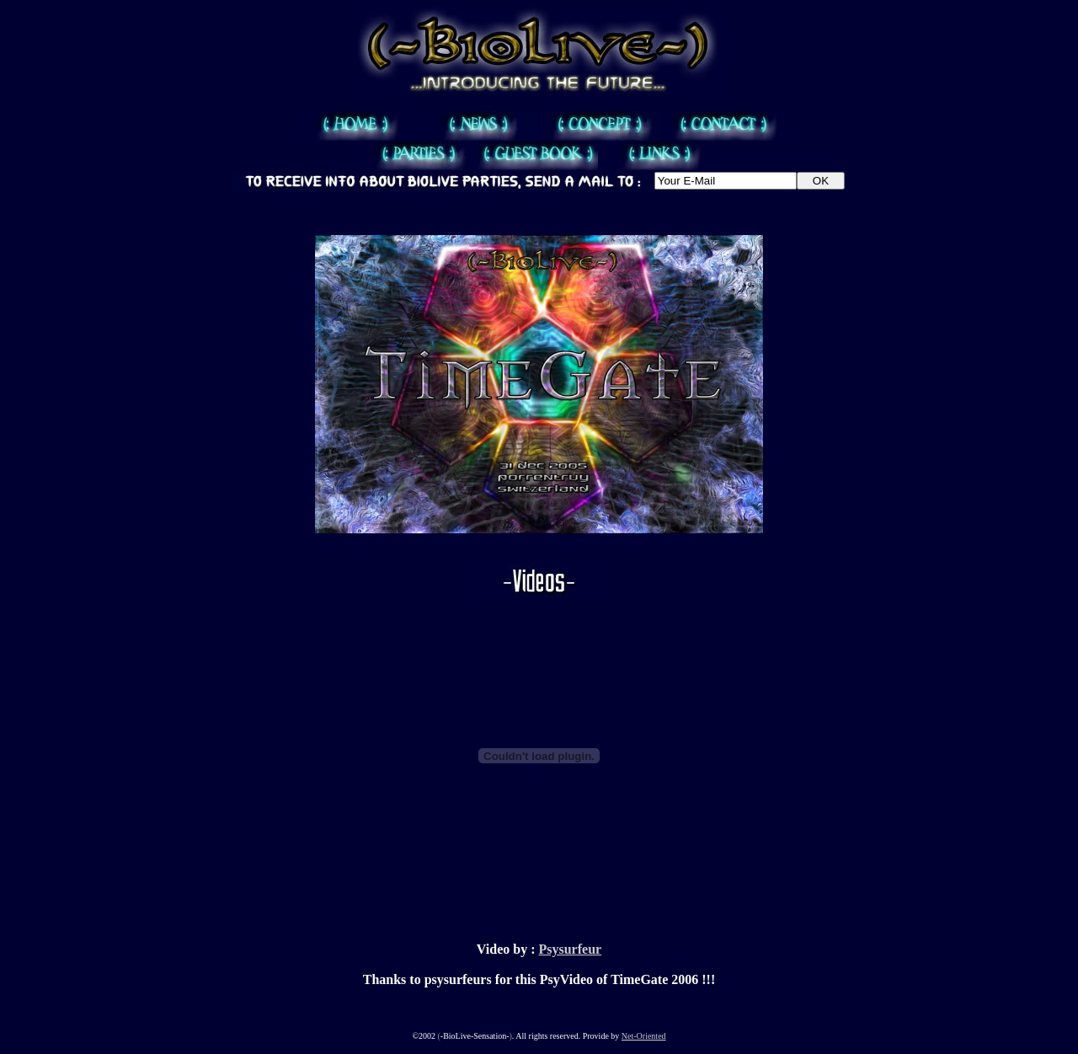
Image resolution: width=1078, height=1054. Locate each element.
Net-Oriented (644, 1036)
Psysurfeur (569, 949)
